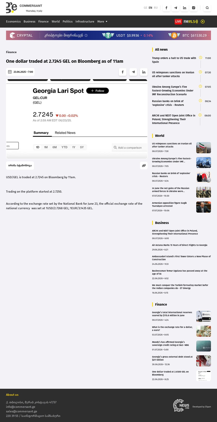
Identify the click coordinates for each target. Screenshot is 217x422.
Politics (67, 21)
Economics (13, 21)
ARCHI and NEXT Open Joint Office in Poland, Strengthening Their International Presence (175, 232)
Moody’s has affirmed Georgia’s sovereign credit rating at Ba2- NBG (170, 343)
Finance (43, 21)
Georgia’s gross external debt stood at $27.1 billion (172, 358)
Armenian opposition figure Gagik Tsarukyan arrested (169, 204)
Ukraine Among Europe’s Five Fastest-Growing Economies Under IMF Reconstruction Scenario (171, 160)
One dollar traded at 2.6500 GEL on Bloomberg (170, 373)
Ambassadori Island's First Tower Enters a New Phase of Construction (181, 258)
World (56, 21)
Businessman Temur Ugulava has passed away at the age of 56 (179, 272)
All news (161, 49)
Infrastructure (84, 21)
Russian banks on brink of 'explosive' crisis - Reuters (171, 175)
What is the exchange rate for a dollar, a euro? (172, 328)
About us (12, 394)
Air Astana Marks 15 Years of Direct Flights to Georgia (179, 245)
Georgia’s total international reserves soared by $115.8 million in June (172, 314)
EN (150, 7)
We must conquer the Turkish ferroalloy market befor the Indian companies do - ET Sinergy (180, 287)
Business (29, 21)
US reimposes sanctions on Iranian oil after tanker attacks (172, 145)
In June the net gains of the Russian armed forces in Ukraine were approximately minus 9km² (170, 190)
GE (145, 7)
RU (156, 7)
